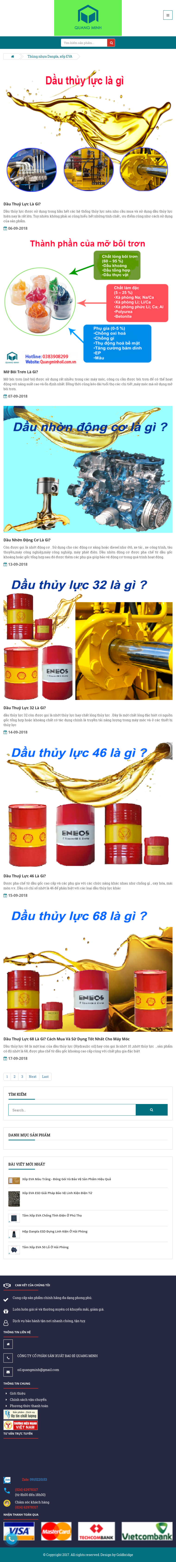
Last (45, 1076)
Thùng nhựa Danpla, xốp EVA (50, 56)
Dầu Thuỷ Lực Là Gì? (22, 204)
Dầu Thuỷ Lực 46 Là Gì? (24, 875)
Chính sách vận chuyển (26, 1399)
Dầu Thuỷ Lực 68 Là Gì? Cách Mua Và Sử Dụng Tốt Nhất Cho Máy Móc (66, 1038)
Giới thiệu (15, 1393)
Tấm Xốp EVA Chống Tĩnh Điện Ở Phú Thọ (52, 1215)
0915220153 (38, 1479)
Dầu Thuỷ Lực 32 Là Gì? (24, 707)
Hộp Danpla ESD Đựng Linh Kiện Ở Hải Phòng (54, 1231)
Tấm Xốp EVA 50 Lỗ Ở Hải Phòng (45, 1247)
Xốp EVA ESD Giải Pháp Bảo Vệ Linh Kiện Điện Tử (57, 1193)
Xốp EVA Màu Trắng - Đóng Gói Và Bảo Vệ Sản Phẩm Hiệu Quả (66, 1179)
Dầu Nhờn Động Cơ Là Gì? (26, 540)
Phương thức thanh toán (27, 1406)
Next (32, 1076)
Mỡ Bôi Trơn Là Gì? (20, 371)
